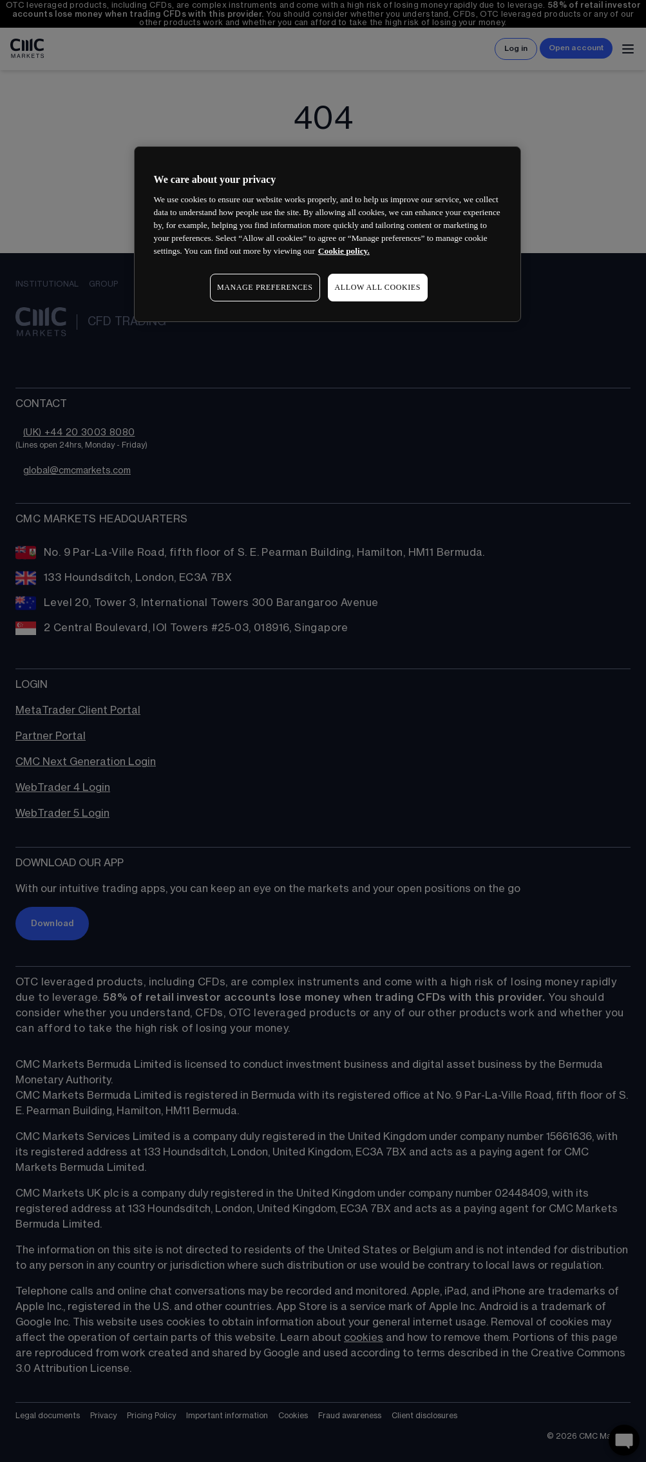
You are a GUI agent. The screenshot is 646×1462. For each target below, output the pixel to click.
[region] (328, 234)
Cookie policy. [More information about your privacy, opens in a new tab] (344, 251)
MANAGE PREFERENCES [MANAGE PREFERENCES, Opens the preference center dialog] (264, 287)
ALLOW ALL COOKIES (378, 287)
